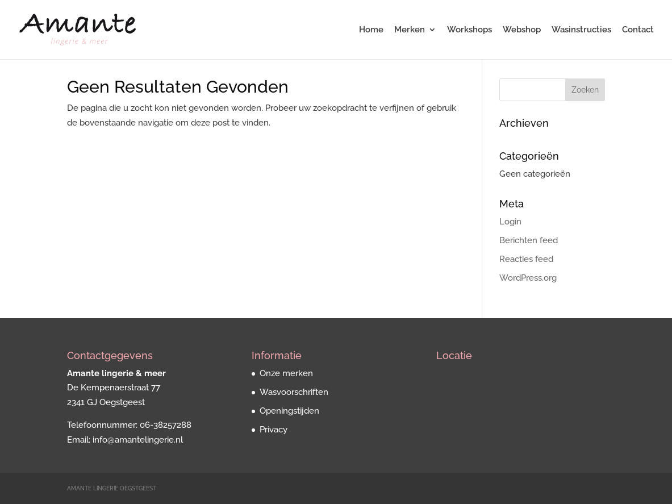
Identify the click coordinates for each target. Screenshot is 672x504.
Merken (409, 30)
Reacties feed (526, 259)
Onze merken (286, 373)
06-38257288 (165, 425)
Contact (638, 30)
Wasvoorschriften (294, 392)
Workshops (469, 30)
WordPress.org (528, 278)
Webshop (522, 30)
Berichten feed (528, 240)
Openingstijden (289, 411)
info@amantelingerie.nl (138, 440)
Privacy (273, 429)
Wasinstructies (581, 30)
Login (510, 221)
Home (371, 30)
